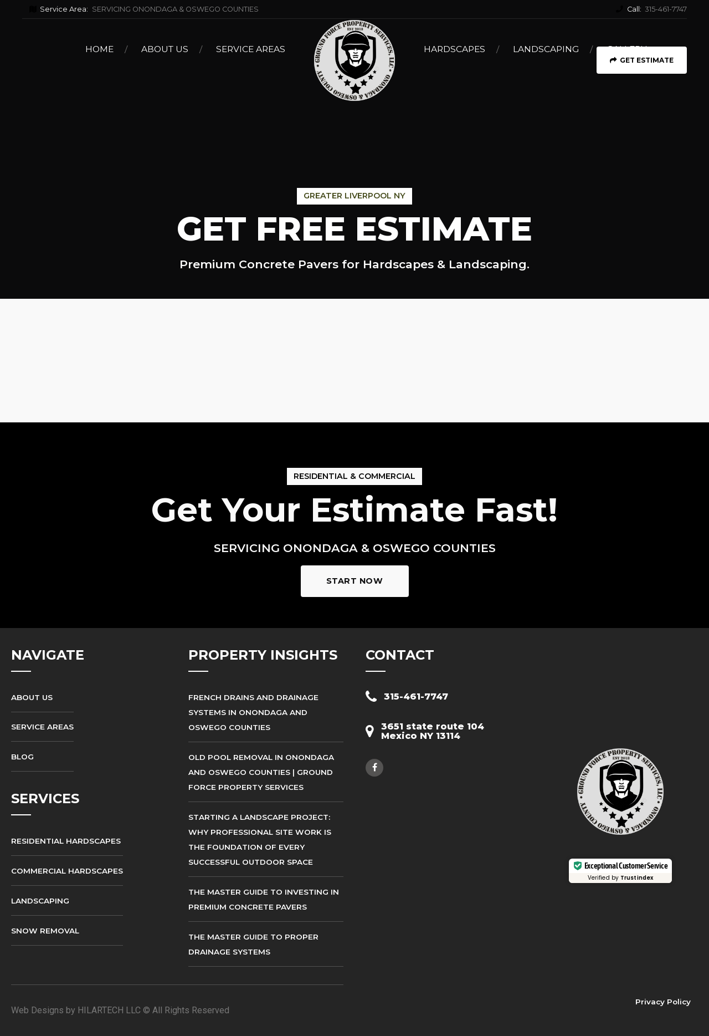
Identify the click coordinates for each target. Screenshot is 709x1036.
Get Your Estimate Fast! (354, 509)
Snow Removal (45, 930)
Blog (22, 756)
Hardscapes (454, 49)
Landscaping (546, 49)
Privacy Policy (663, 1001)
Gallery (626, 49)
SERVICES (45, 798)
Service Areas (250, 49)
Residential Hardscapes (66, 840)
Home (99, 49)
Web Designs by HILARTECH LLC (76, 1010)
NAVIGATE (47, 655)
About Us (164, 49)
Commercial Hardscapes (67, 870)
